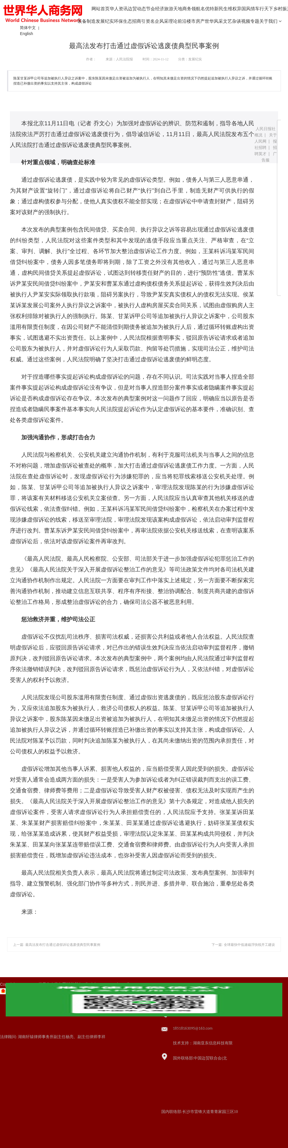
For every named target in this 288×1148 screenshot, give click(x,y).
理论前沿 (177, 21)
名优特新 (210, 8)
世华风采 (214, 21)
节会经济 (155, 8)
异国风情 (246, 8)
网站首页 (100, 8)
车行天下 (264, 8)
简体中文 (28, 27)
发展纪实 (105, 21)
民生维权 (228, 8)
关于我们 (270, 21)
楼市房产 (196, 21)
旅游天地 (173, 8)
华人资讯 (119, 8)
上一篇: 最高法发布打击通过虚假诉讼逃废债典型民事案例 (56, 945)
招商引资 (141, 21)
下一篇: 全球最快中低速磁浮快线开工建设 (243, 945)
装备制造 (87, 21)
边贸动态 (137, 8)
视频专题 (250, 21)
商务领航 (191, 8)
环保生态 (123, 21)
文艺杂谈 (232, 21)
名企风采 (159, 21)
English (26, 33)
